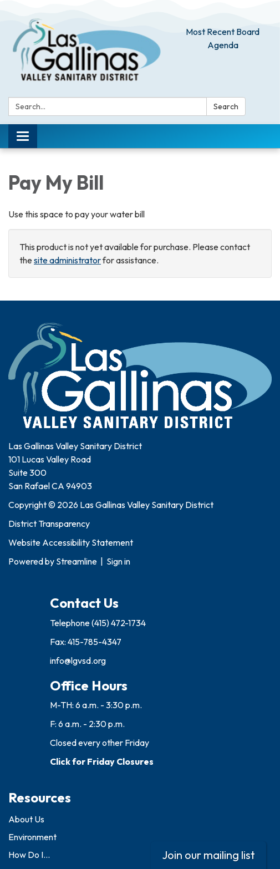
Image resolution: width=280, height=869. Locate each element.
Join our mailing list (208, 855)
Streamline (76, 561)
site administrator (67, 260)
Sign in (118, 561)
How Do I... (29, 854)
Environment (32, 836)
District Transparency (49, 523)
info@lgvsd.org (78, 660)
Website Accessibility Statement (70, 542)
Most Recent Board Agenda (222, 38)
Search (225, 106)
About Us (26, 819)
